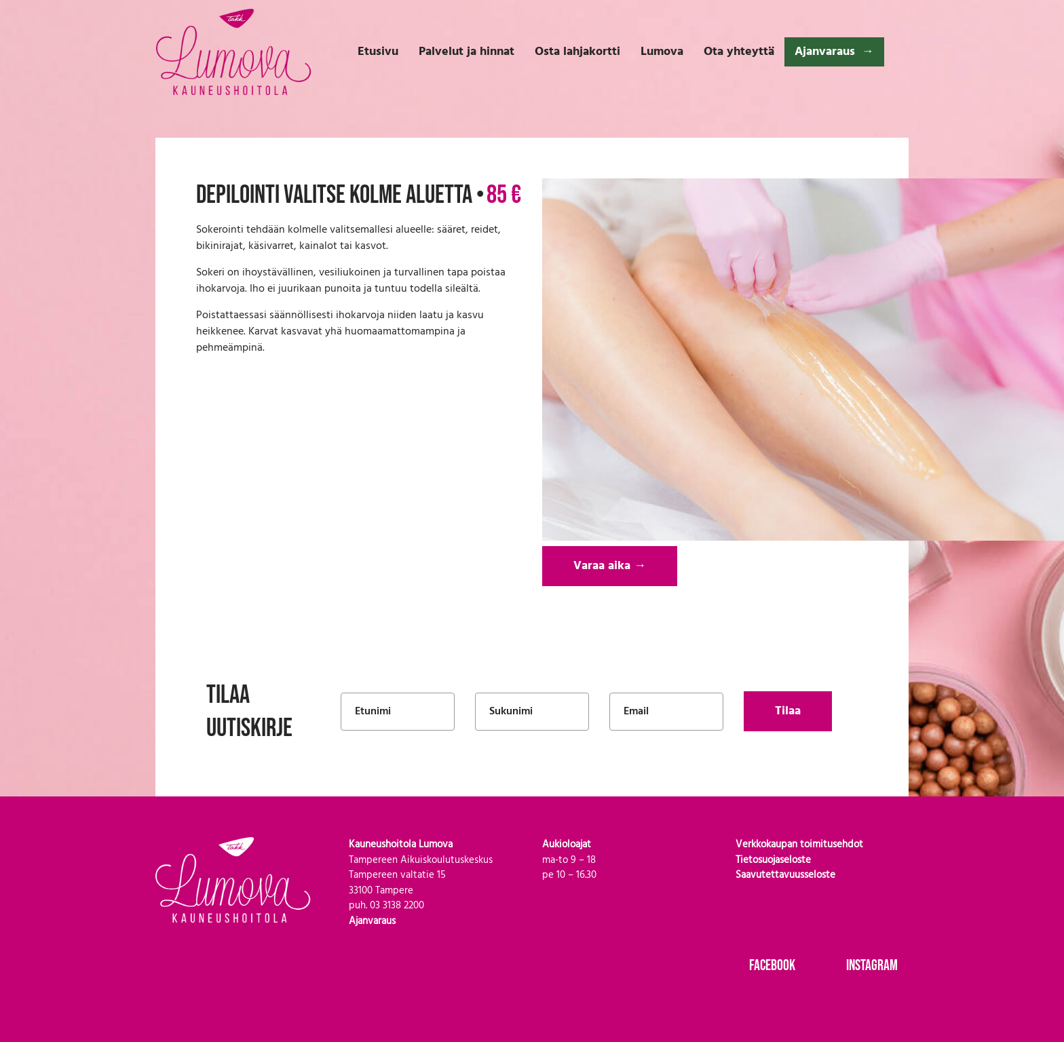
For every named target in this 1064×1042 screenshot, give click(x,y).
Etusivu (378, 52)
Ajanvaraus (825, 52)
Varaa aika (609, 566)
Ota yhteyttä (739, 52)
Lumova (662, 52)
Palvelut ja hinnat (466, 52)
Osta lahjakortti (577, 52)
